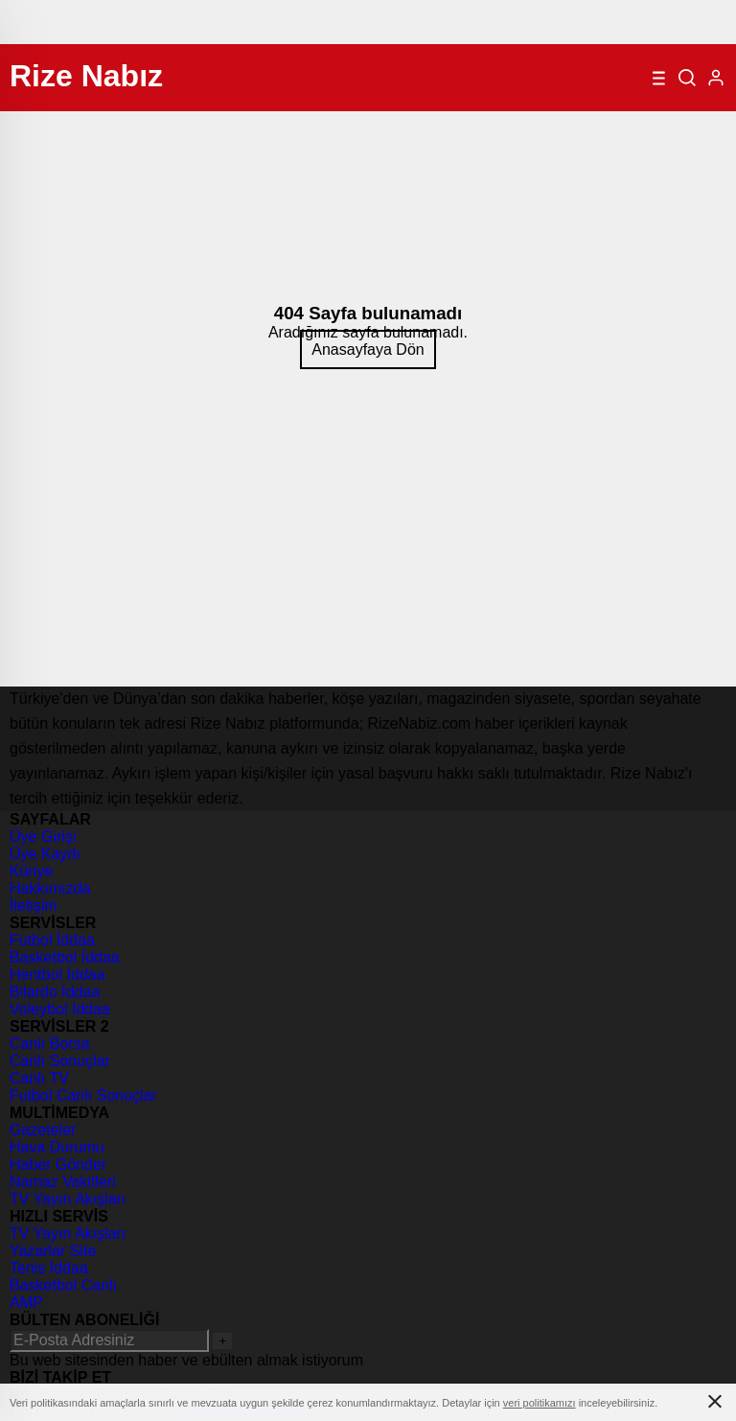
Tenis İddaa (49, 1268)
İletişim (34, 905)
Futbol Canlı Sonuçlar (83, 1095)
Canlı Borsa (50, 1044)
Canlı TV (39, 1078)
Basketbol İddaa (65, 957)
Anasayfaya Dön (367, 349)
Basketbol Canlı (63, 1285)
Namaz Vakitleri (63, 1182)
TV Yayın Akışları (68, 1199)
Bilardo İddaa (55, 992)
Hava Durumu (57, 1147)
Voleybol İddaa (60, 1009)
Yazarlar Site (53, 1251)
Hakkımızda (50, 888)
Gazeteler (43, 1130)
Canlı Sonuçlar (60, 1061)
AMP (26, 1302)
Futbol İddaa (52, 940)
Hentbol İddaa (57, 975)
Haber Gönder (58, 1164)
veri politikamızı (539, 1403)
